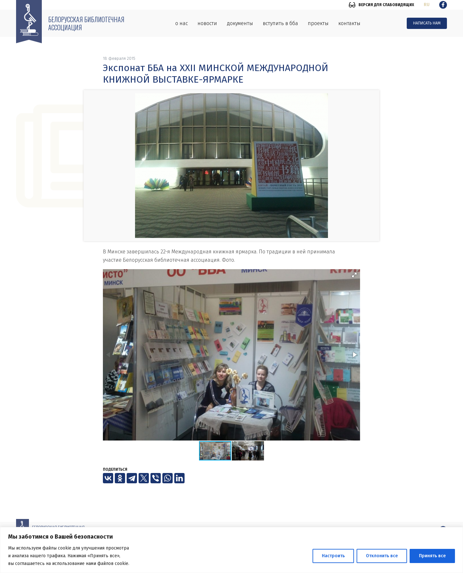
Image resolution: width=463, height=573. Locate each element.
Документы (240, 23)
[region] (231, 550)
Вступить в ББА (280, 23)
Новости (207, 23)
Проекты (318, 23)
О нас (181, 23)
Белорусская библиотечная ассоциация (86, 23)
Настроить (333, 556)
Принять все (432, 556)
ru (427, 4)
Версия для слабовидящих (386, 5)
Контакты (349, 23)
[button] (354, 275)
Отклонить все (382, 556)
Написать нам (426, 23)
